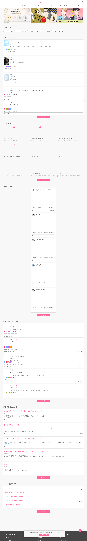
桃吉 (11, 389)
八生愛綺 (11, 358)
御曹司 (14, 51)
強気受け (39, 207)
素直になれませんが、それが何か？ (64, 138)
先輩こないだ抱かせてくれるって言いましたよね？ (41, 173)
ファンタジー (19, 51)
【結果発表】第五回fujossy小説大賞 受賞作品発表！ (15, 492)
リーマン (50, 207)
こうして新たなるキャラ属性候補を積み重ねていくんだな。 (24, 411)
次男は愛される (14, 326)
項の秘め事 (12, 341)
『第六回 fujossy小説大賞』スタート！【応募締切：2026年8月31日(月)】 (20, 488)
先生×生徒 (18, 394)
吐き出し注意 (8, 464)
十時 (11, 44)
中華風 (39, 282)
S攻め (10, 394)
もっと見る (43, 117)
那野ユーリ (12, 328)
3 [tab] (41, 24)
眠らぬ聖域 (12, 59)
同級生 (54, 31)
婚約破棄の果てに (14, 76)
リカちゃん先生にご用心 (16, 387)
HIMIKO (5, 440)
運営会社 (8, 537)
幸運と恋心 (59, 156)
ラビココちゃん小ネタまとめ (36, 138)
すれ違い (21, 364)
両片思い (6, 68)
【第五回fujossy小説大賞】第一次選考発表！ (14, 500)
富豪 (10, 51)
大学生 (51, 232)
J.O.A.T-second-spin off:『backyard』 (12, 156)
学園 (37, 31)
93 (10, 343)
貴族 (14, 82)
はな (11, 92)
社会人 (48, 31)
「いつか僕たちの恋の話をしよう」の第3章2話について (22, 439)
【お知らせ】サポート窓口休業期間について (14, 504)
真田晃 (5, 466)
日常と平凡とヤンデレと (35, 156)
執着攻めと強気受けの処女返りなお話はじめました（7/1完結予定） (26, 451)
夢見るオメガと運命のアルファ (17, 357)
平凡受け (16, 349)
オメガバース (19, 31)
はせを (5, 413)
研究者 (20, 68)
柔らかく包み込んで (8, 138)
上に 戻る (80, 530)
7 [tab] (49, 24)
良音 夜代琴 (6, 453)
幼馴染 (23, 349)
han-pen (11, 373)
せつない (15, 68)
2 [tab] (39, 24)
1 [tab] (37, 24)
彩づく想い (59, 173)
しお (37, 240)
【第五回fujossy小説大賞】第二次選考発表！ (14, 496)
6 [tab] (47, 24)
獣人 (26, 31)
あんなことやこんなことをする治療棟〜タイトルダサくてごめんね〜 (27, 90)
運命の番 (12, 364)
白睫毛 (11, 78)
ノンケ (45, 207)
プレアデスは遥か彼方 (11, 425)
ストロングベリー (13, 61)
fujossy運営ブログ (10, 540)
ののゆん (38, 215)
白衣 (17, 111)
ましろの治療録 (14, 104)
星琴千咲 (38, 265)
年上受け (40, 232)
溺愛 (43, 31)
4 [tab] (43, 24)
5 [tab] (45, 24)
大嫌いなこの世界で (15, 43)
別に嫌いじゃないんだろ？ (16, 372)
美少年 (9, 111)
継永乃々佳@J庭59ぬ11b (8, 427)
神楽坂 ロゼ (38, 190)
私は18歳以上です (44, 534)
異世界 (11, 31)
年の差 (31, 31)
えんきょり (6, 173)
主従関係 (9, 97)
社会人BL (11, 68)
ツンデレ (13, 394)
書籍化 (6, 349)
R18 (6, 31)
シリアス (6, 51)
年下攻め (61, 31)
